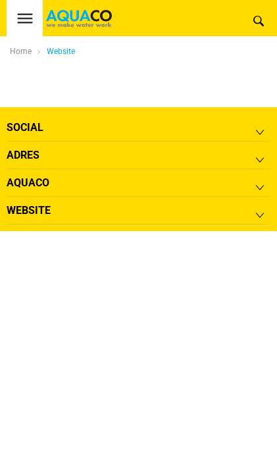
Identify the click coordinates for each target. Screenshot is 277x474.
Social (25, 127)
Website (61, 51)
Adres (23, 155)
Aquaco (28, 182)
